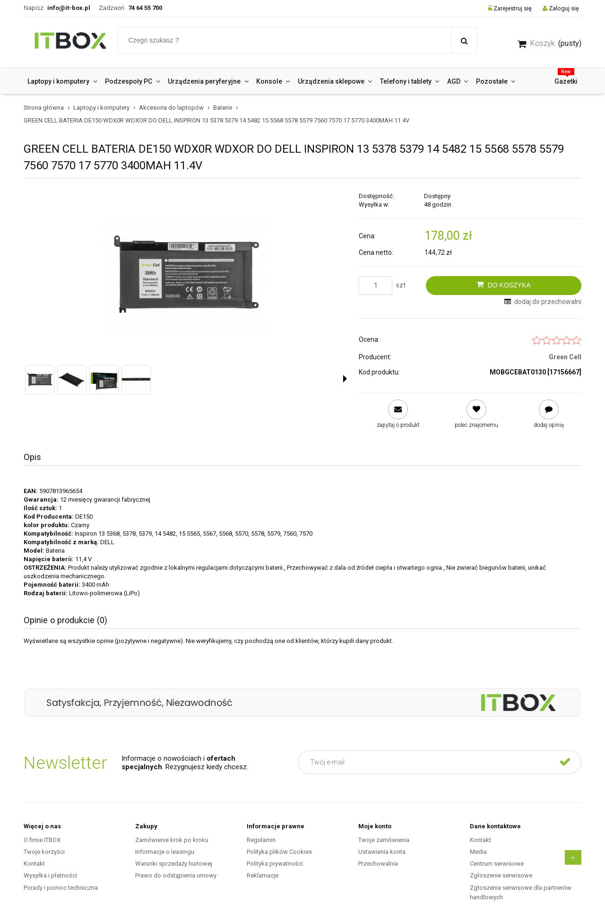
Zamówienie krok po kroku (171, 839)
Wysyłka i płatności (50, 875)
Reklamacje (262, 875)
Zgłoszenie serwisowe (501, 875)
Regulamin (261, 839)
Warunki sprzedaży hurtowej (173, 863)
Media (478, 851)
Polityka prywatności (275, 863)
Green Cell (565, 357)
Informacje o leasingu (164, 851)
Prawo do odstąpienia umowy (175, 875)
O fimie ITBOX (42, 839)
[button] (345, 378)
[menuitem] (62, 81)
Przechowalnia (378, 863)
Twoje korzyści (44, 851)
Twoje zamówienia (383, 839)
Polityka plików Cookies (279, 851)
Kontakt (34, 863)
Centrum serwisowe (497, 863)
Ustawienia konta (382, 851)
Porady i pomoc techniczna (61, 887)
